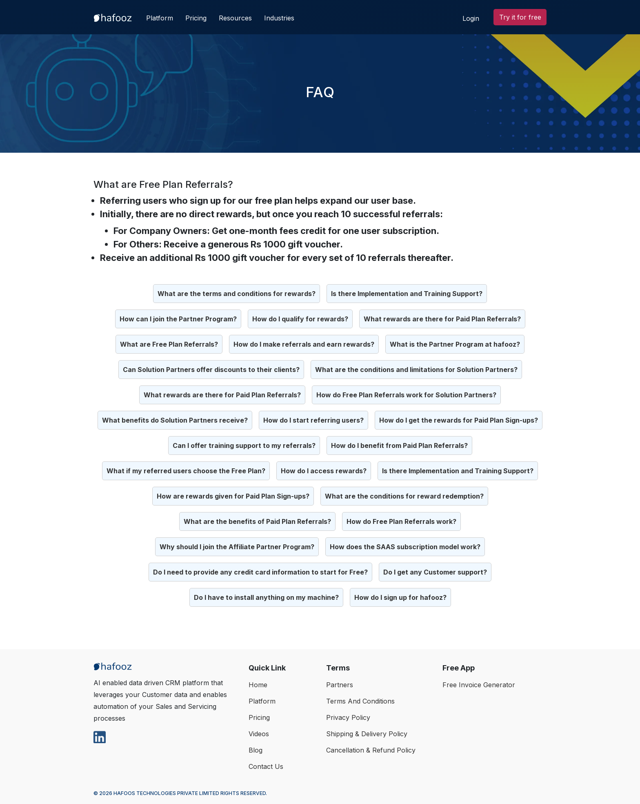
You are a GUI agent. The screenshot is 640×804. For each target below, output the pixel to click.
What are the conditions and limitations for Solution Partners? (416, 369)
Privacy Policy (348, 717)
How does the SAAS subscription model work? (405, 547)
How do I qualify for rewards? (300, 319)
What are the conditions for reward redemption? (404, 496)
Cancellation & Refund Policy (371, 750)
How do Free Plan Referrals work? (401, 521)
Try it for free (520, 17)
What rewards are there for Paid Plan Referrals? (442, 319)
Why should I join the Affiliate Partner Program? (237, 547)
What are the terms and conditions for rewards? (237, 294)
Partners (339, 685)
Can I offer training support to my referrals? (244, 445)
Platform (159, 18)
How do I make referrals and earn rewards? (303, 344)
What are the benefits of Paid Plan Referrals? (257, 521)
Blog (255, 750)
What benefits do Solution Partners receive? (175, 420)
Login (470, 18)
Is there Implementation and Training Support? (406, 294)
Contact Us (266, 766)
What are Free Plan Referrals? (169, 344)
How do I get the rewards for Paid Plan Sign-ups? (458, 420)
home (258, 685)
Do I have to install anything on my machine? (266, 597)
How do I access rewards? (324, 471)
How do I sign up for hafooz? (400, 597)
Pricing (196, 18)
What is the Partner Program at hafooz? (455, 344)
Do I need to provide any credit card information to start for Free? (260, 572)
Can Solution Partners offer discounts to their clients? (211, 369)
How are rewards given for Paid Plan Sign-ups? (233, 496)
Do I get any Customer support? (435, 572)
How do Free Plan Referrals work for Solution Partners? (406, 395)
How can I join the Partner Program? (178, 319)
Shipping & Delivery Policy (366, 734)
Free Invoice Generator (478, 685)
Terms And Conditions (360, 701)
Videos (259, 734)
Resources (235, 18)
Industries (279, 18)
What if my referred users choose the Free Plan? (186, 471)
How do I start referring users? (313, 420)
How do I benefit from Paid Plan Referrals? (399, 445)
